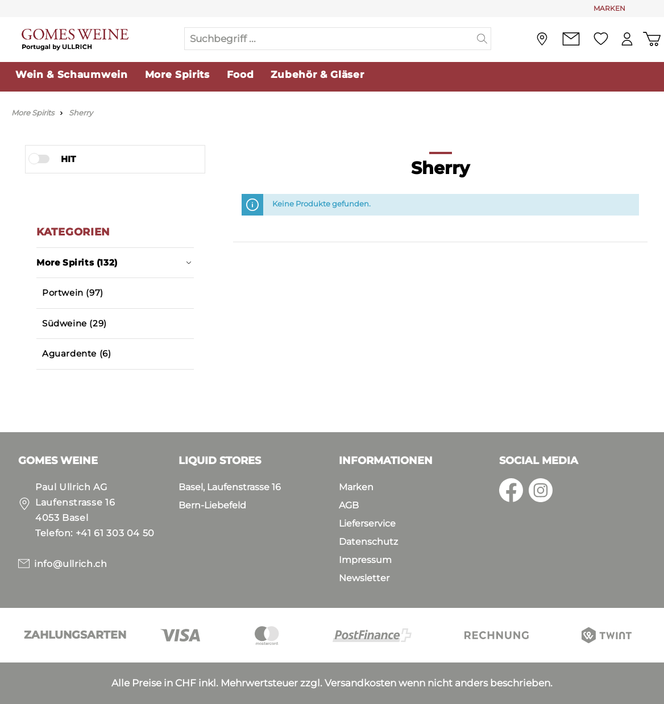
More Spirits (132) (113, 262)
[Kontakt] (571, 39)
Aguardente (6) (76, 353)
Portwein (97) (72, 292)
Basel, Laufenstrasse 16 (230, 487)
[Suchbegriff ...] (329, 38)
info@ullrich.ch (70, 563)
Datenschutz (368, 541)
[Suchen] (482, 38)
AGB (349, 505)
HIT (68, 159)
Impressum (365, 559)
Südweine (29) (74, 323)
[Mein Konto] (627, 39)
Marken (356, 487)
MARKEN (609, 8)
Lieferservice (367, 523)
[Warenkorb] (651, 39)
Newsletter (364, 578)
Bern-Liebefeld (212, 505)
